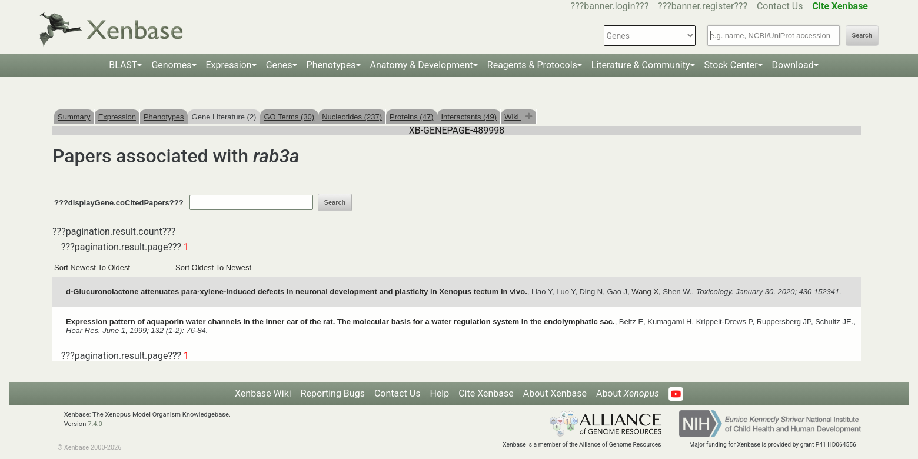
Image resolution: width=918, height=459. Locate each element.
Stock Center (731, 65)
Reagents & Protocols (532, 65)
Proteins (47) (411, 116)
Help (439, 393)
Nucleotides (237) (352, 116)
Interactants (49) (469, 116)
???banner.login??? (610, 6)
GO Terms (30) (289, 116)
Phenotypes (331, 65)
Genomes (171, 65)
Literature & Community (640, 65)
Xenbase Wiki (263, 393)
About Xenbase (555, 393)
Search (862, 35)
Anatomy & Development (421, 65)
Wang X (644, 291)
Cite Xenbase (486, 393)
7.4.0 (95, 424)
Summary (74, 116)
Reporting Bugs (333, 393)
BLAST (123, 65)
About (627, 393)
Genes (279, 65)
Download (793, 65)
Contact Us (780, 6)
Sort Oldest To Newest (213, 267)
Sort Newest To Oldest (92, 267)
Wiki (512, 116)
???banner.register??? (702, 6)
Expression (229, 65)
